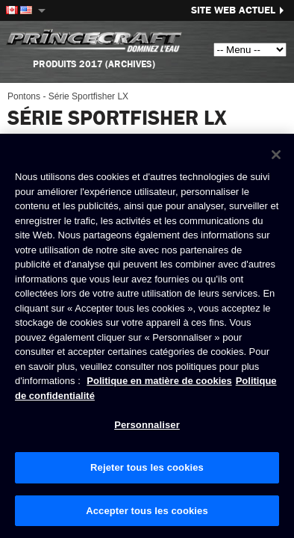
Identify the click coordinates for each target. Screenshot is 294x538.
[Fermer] (276, 155)
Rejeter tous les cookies (147, 468)
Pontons (23, 96)
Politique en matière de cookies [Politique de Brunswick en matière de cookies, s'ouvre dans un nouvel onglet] (159, 381)
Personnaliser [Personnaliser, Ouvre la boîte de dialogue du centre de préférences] (147, 425)
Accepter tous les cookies (147, 510)
